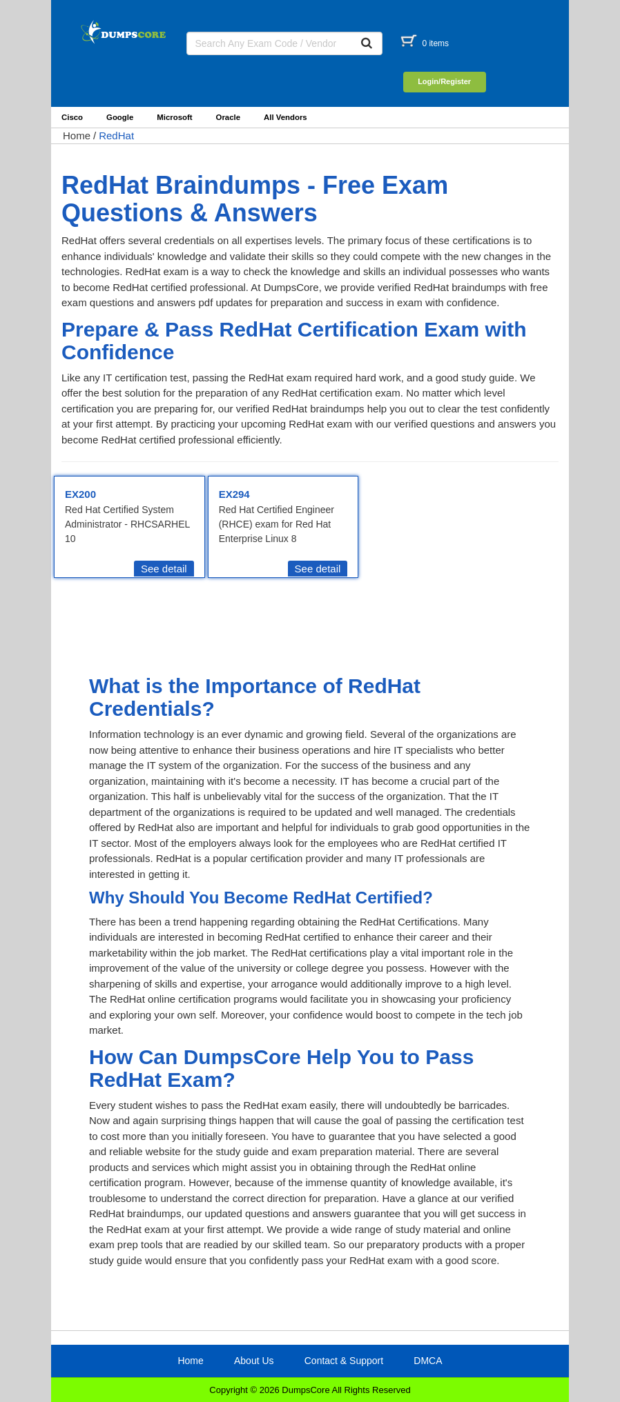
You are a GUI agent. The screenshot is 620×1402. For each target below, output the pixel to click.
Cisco (72, 117)
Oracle (228, 117)
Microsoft (174, 117)
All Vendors (285, 117)
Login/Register (444, 81)
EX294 (234, 494)
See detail (164, 568)
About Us (254, 1360)
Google (119, 117)
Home (76, 135)
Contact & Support (343, 1360)
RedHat (116, 135)
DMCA (428, 1360)
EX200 (80, 494)
